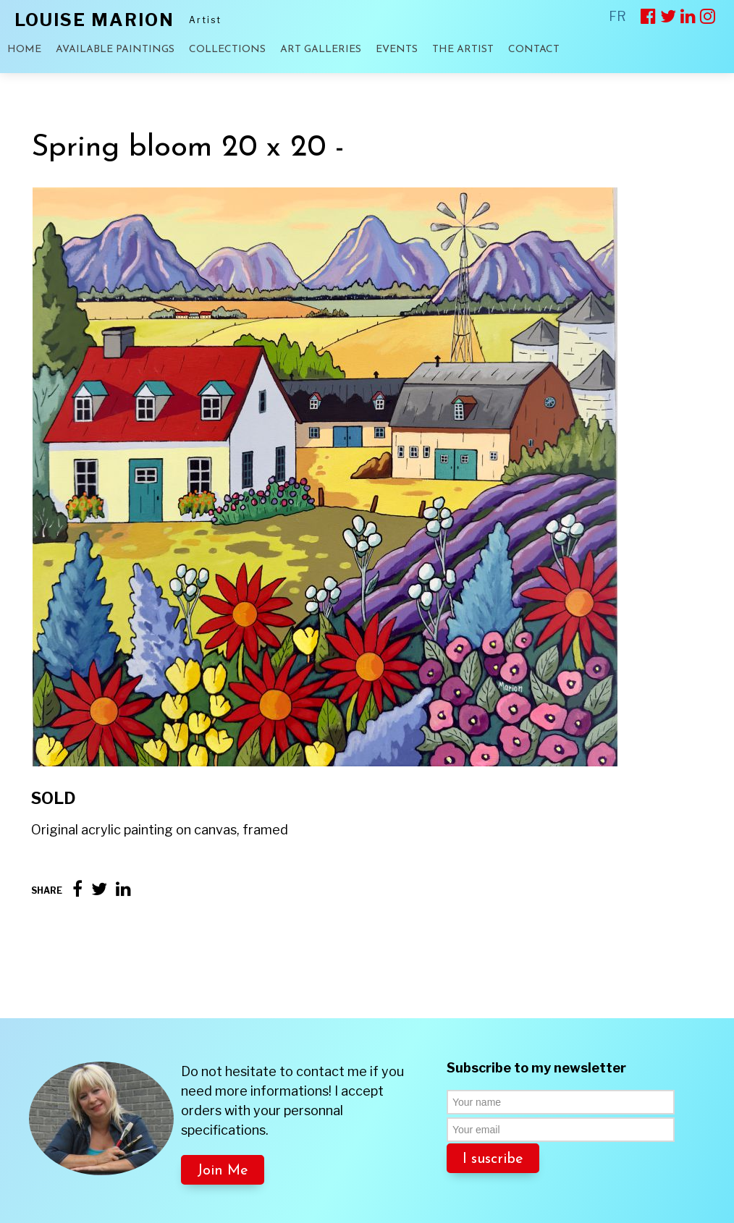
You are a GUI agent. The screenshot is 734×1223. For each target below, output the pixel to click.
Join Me (222, 1116)
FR (617, 16)
